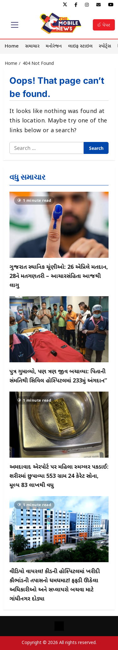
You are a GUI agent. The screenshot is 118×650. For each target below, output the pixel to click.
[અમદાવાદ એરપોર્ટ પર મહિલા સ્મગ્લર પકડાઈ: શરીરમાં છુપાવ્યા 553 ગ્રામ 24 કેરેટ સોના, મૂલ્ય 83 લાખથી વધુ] (59, 425)
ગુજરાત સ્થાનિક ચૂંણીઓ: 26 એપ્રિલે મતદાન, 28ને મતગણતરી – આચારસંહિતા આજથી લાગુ (58, 276)
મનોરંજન (54, 46)
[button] (14, 24)
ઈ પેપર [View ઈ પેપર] (104, 24)
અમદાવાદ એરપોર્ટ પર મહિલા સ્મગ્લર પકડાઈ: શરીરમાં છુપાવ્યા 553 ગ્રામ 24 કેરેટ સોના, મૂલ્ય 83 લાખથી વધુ (59, 476)
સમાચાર (32, 46)
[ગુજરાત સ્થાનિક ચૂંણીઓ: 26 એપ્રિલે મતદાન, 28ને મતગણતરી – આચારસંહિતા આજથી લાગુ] (59, 225)
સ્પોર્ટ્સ (105, 46)
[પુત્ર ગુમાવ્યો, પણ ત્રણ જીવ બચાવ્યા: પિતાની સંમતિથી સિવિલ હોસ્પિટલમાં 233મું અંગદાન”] (59, 329)
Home (12, 46)
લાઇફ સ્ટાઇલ (80, 46)
